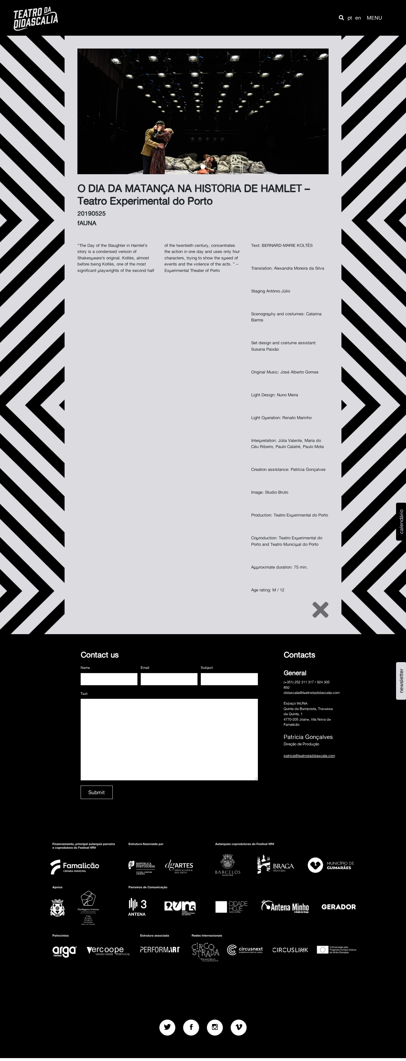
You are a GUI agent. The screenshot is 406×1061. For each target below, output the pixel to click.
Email (145, 668)
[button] (341, 17)
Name (85, 668)
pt (350, 18)
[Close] (321, 609)
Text (84, 694)
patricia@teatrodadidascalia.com (309, 756)
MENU (374, 18)
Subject (207, 668)
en (358, 18)
